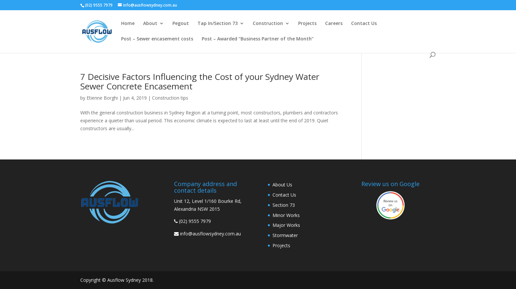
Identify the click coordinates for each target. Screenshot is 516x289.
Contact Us (364, 23)
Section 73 (283, 205)
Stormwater (285, 235)
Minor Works (286, 215)
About (150, 23)
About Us (282, 184)
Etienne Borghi (102, 98)
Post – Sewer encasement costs (157, 39)
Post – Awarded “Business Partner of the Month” (258, 39)
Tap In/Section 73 (217, 23)
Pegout (180, 23)
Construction (268, 23)
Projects (307, 23)
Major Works (286, 225)
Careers (334, 23)
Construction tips (170, 98)
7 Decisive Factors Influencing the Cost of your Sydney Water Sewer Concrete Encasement (199, 81)
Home (128, 23)
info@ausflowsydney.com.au (210, 233)
